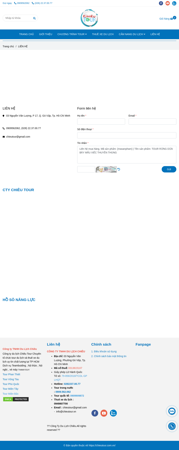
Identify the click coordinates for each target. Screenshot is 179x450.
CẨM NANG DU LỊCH (132, 34)
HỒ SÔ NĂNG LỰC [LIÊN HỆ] (19, 300)
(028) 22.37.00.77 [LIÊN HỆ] (42, 3)
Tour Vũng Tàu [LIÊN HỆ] (11, 379)
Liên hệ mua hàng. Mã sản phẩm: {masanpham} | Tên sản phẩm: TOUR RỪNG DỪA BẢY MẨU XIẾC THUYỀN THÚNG (126, 154)
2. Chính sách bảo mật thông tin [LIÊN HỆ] (109, 356)
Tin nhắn (82, 143)
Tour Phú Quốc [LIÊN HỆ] (11, 384)
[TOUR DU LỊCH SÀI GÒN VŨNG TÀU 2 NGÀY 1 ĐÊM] (72, 383)
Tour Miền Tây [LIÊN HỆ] (10, 388)
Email (132, 115)
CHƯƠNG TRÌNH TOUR (72, 34)
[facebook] (162, 3)
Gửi (169, 169)
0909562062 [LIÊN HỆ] (22, 3)
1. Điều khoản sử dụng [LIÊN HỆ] (104, 351)
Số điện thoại (84, 129)
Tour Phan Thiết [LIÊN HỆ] (11, 374)
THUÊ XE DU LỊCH (103, 34)
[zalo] (175, 3)
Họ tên (80, 115)
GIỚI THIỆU (45, 34)
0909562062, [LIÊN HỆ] (13, 128)
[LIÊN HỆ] (89, 18)
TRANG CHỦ (26, 34)
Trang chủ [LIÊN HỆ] (8, 46)
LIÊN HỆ (155, 34)
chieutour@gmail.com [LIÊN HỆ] (18, 136)
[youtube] (169, 3)
